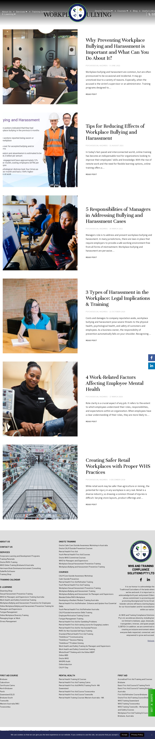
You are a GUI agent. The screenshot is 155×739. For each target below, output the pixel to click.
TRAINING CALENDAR (10, 579)
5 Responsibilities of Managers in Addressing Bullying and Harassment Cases (118, 215)
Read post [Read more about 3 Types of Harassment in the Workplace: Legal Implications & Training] (91, 340)
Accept (124, 735)
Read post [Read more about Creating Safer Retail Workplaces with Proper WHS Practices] (91, 504)
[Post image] (40, 66)
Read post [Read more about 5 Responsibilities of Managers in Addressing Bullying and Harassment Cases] (91, 257)
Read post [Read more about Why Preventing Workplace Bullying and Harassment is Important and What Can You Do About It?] (91, 94)
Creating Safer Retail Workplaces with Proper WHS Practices (118, 466)
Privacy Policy (137, 735)
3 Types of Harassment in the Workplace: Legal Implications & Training (118, 298)
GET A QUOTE (151, 703)
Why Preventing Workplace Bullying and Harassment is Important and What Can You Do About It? (117, 49)
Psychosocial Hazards (97, 65)
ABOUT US (5, 541)
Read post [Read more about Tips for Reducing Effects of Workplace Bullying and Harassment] (91, 174)
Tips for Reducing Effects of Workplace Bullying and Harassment (115, 132)
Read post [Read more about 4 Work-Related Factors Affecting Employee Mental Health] (91, 421)
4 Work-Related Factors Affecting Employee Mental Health (114, 383)
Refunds (151, 641)
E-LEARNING (6, 587)
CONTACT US (6, 546)
